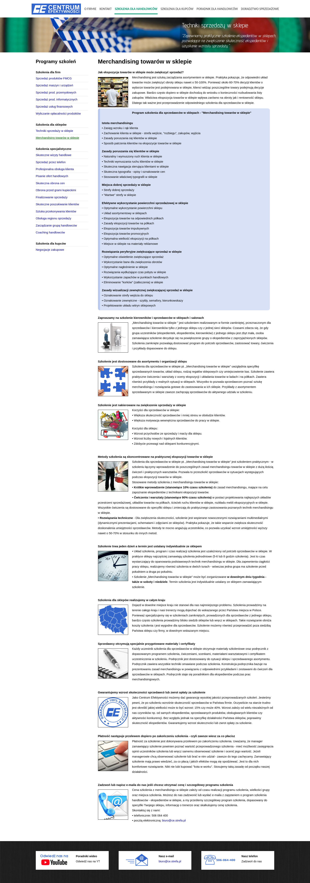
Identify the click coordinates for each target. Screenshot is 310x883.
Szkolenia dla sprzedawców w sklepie (156, 366)
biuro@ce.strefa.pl (174, 820)
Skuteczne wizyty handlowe (53, 155)
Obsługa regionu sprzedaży (53, 218)
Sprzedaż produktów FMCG (54, 78)
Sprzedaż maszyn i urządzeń (54, 85)
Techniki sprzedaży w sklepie (54, 130)
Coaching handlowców (50, 232)
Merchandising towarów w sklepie (57, 137)
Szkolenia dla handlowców (136, 9)
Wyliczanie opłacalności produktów (58, 113)
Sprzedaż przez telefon (51, 162)
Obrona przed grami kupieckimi (56, 190)
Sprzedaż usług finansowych (54, 106)
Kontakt (106, 9)
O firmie (90, 9)
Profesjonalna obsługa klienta (55, 169)
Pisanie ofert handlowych (52, 176)
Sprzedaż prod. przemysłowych (56, 92)
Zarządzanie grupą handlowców (56, 225)
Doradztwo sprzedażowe (260, 9)
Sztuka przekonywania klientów (56, 211)
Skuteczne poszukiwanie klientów (57, 204)
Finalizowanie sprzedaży (52, 197)
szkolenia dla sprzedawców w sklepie (229, 102)
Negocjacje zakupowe (50, 249)
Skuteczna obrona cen (50, 183)
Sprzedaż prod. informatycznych (56, 99)
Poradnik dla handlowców (217, 9)
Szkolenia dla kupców (177, 9)
